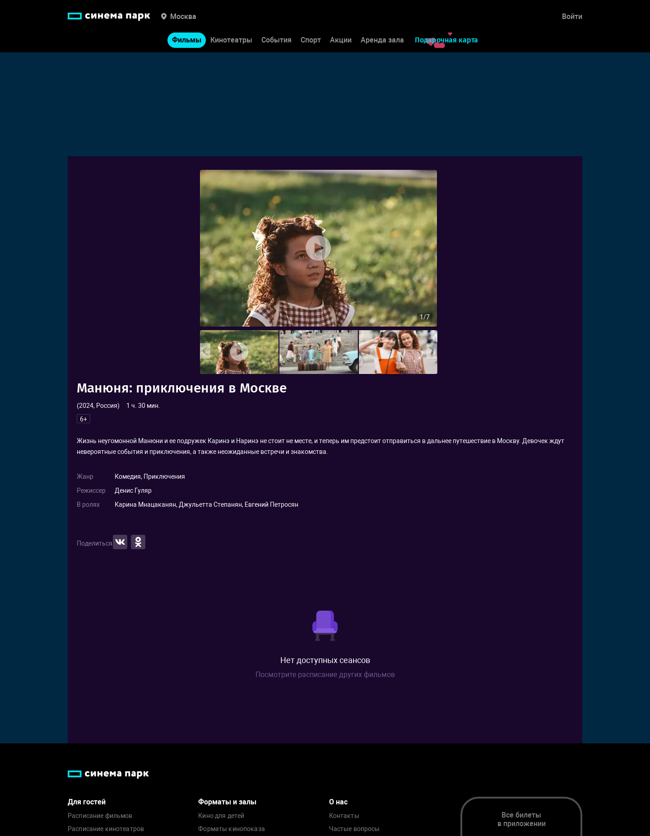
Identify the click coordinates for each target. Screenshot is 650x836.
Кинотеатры (231, 40)
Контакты (344, 816)
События (276, 40)
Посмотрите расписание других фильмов (325, 674)
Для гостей (87, 802)
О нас (338, 802)
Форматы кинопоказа (231, 829)
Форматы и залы (227, 802)
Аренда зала (382, 40)
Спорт (311, 40)
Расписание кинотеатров (106, 829)
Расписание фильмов (100, 816)
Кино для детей (221, 816)
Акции (341, 40)
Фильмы (186, 40)
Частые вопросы (354, 829)
